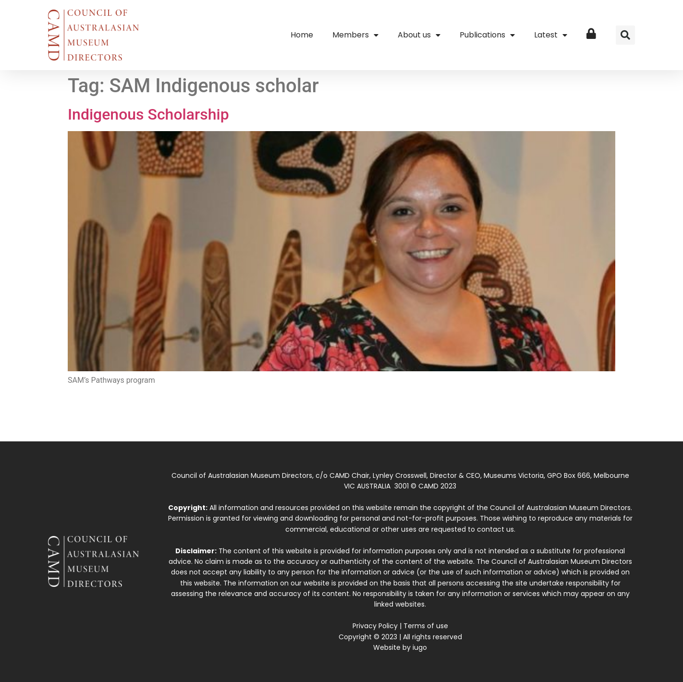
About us (419, 35)
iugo (420, 647)
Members (355, 35)
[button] (625, 35)
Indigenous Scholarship (148, 114)
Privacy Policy (375, 626)
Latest (550, 35)
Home (302, 34)
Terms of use (425, 626)
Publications (487, 35)
